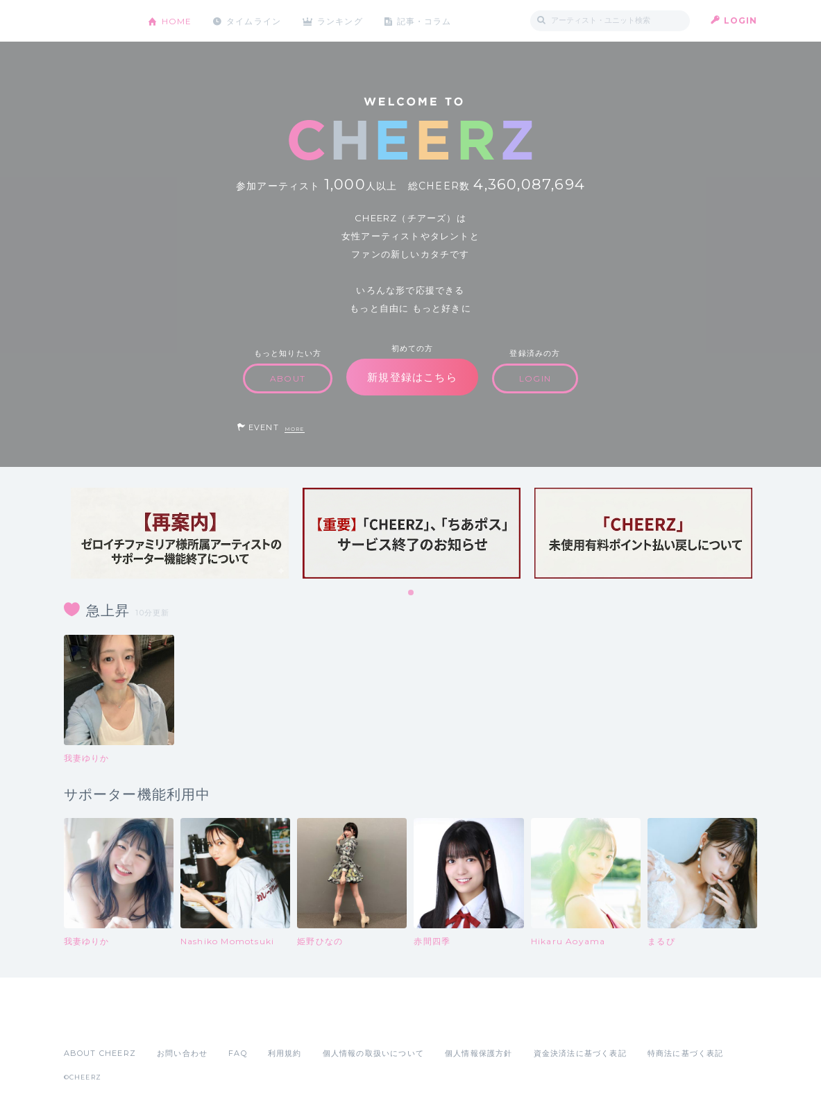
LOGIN (741, 20)
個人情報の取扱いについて (373, 1053)
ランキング (341, 20)
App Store (96, 1022)
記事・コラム (425, 20)
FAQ (237, 1053)
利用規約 (285, 1053)
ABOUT (287, 378)
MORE (295, 429)
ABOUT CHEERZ (100, 1053)
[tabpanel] (180, 533)
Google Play (169, 1022)
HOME (177, 20)
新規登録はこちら (412, 377)
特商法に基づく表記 (686, 1053)
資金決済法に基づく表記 (580, 1053)
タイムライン (254, 20)
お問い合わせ (182, 1053)
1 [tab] (411, 593)
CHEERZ (95, 21)
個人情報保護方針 (479, 1053)
